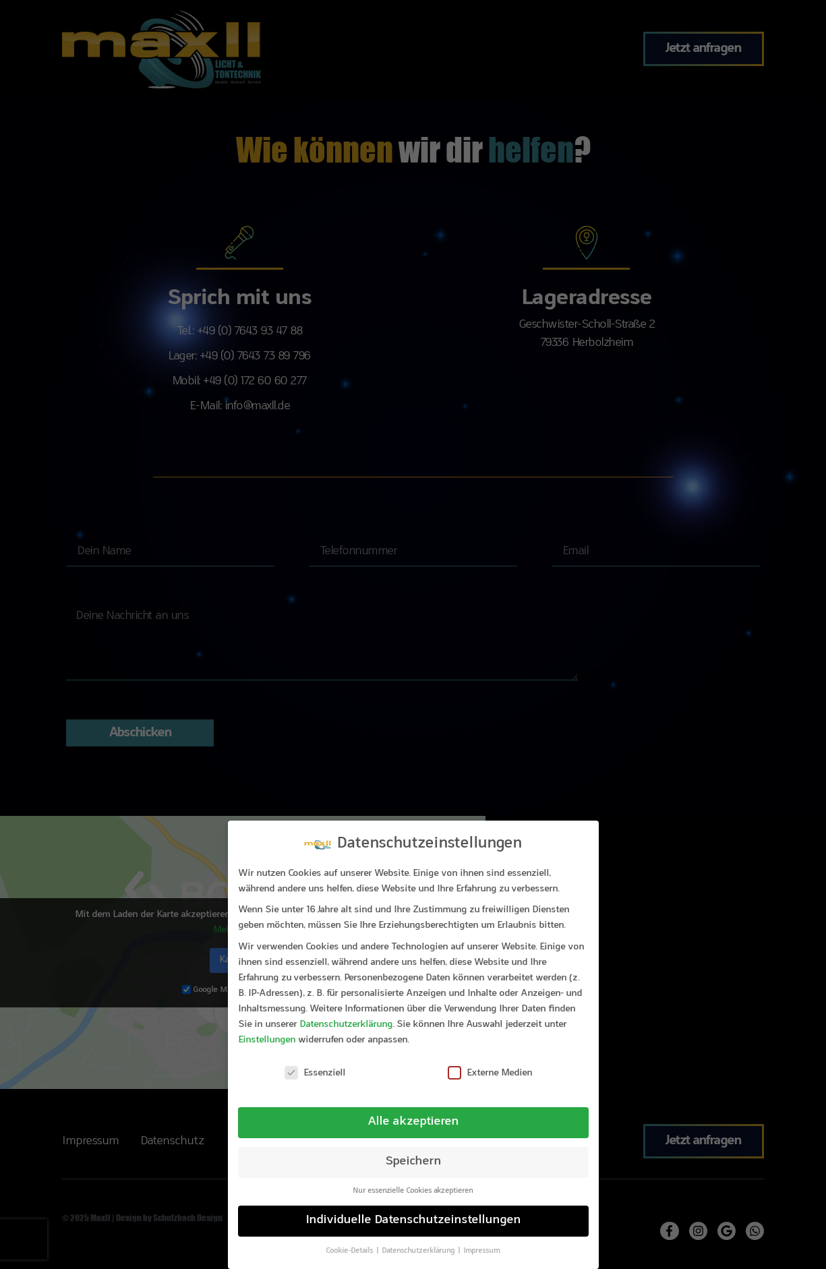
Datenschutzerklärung (345, 1025)
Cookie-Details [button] (350, 1251)
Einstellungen (267, 1040)
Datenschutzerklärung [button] (419, 1251)
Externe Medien (490, 1073)
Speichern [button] (413, 1162)
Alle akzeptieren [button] (413, 1122)
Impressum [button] (481, 1251)
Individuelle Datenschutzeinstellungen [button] (413, 1220)
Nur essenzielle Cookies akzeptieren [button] (413, 1191)
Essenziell (315, 1073)
